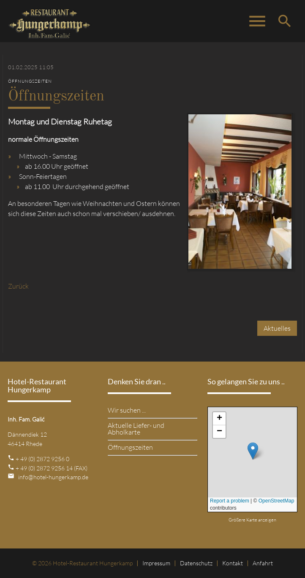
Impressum (156, 563)
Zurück (18, 286)
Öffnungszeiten (130, 447)
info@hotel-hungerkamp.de (53, 477)
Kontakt (232, 563)
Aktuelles (277, 328)
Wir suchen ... (127, 410)
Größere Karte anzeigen (252, 520)
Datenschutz (196, 563)
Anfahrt (263, 563)
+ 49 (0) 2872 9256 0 (42, 458)
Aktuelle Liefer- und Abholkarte (136, 428)
